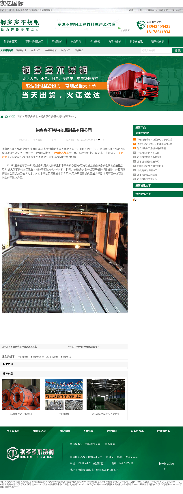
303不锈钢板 (52, 357)
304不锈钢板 (51, 50)
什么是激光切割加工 (147, 170)
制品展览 (76, 41)
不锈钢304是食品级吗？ (87, 346)
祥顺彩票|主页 (11, 487)
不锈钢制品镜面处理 (147, 179)
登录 (131, 10)
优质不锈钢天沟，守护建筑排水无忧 (154, 144)
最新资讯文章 (143, 185)
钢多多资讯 (136, 41)
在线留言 (163, 10)
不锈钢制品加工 (34, 41)
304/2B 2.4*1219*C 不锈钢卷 (105, 414)
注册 (139, 10)
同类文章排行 (143, 133)
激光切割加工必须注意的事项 (151, 148)
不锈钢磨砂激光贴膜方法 (149, 157)
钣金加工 (35, 50)
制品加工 (65, 50)
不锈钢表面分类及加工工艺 (24, 346)
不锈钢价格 (66, 357)
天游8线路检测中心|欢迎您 (56, 484)
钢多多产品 (39, 431)
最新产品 (140, 127)
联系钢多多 (157, 41)
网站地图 (176, 10)
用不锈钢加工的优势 (147, 175)
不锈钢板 (57, 41)
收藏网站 (150, 10)
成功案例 (95, 41)
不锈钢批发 (21, 50)
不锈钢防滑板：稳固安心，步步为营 (154, 139)
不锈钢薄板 (22, 357)
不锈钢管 (79, 50)
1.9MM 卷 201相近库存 (21, 414)
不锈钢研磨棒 (37, 357)
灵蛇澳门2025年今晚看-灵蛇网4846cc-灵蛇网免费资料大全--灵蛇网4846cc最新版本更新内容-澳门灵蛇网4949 (122, 484)
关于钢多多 (115, 41)
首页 (20, 116)
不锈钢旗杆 (63, 414)
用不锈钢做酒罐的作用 (148, 161)
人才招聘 (88, 431)
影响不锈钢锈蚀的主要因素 (150, 166)
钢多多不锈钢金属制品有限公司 (58, 116)
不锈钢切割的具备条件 (148, 153)
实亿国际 (11, 3)
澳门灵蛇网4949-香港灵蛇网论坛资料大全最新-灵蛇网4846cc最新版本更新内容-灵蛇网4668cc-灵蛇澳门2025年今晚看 (56, 481)
